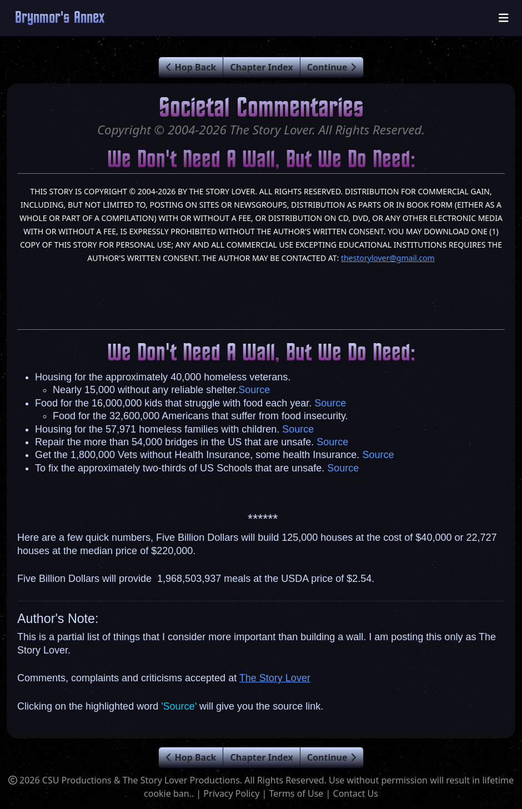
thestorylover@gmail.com (388, 258)
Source (254, 389)
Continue (332, 67)
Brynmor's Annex (59, 18)
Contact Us (355, 793)
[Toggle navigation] (503, 18)
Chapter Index (261, 67)
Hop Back (190, 67)
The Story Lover (274, 678)
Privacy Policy (231, 793)
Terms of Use (296, 793)
